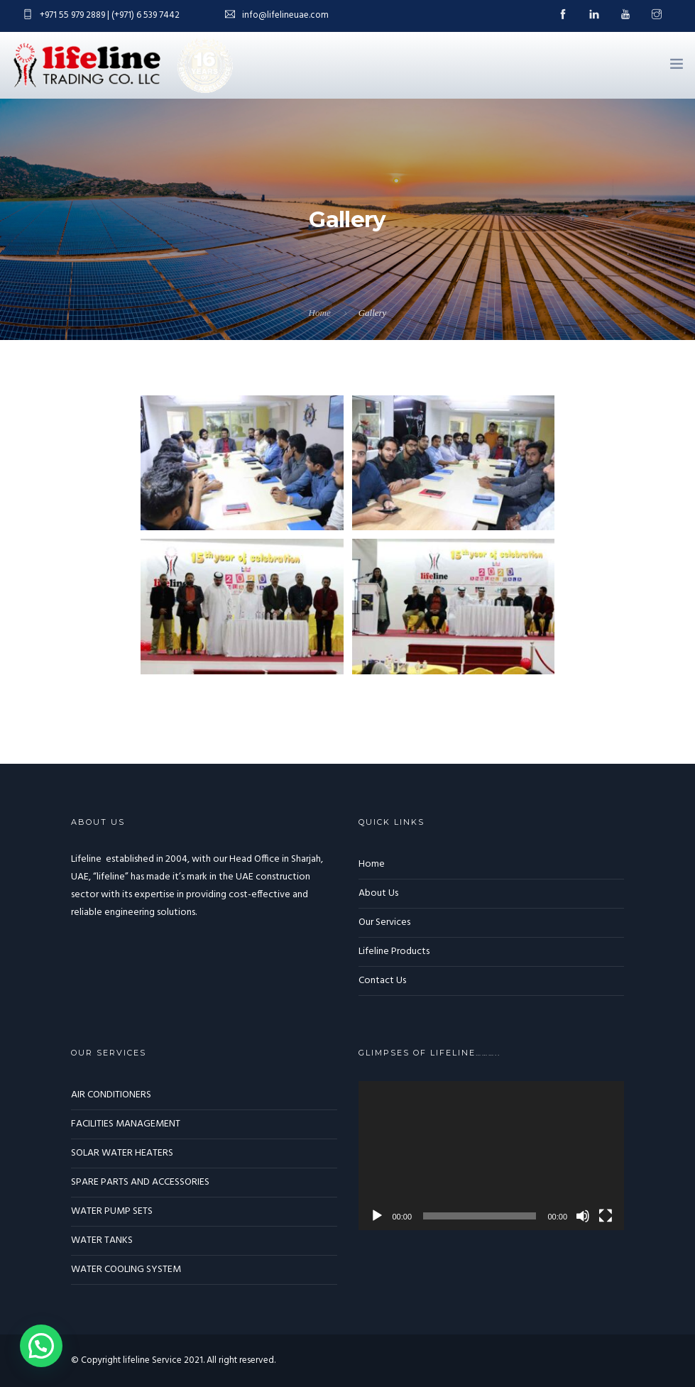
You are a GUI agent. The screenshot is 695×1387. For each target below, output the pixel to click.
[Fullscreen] (605, 1216)
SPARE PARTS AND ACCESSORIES (140, 1182)
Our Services (384, 922)
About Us (378, 893)
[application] (492, 1156)
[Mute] (583, 1216)
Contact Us (382, 980)
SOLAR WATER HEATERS (122, 1153)
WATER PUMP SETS (112, 1211)
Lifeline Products (394, 951)
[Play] (377, 1216)
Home (320, 312)
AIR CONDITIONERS (111, 1095)
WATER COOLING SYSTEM (126, 1269)
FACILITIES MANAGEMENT (125, 1124)
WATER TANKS (102, 1240)
